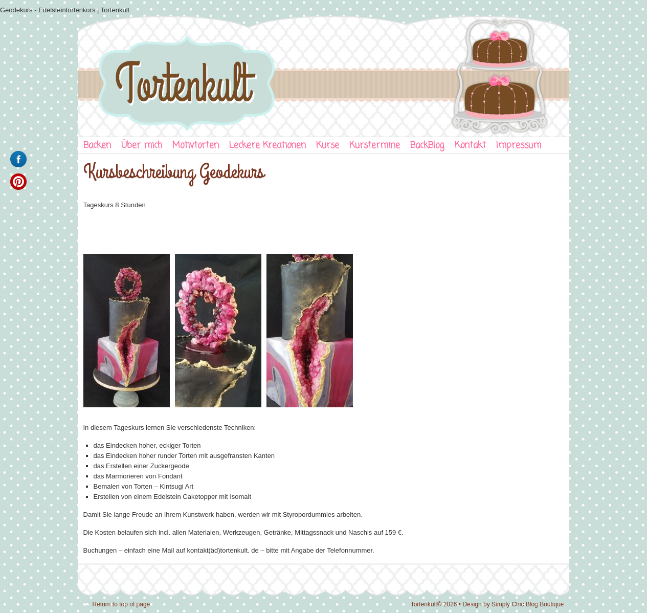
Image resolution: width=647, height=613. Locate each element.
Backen (97, 145)
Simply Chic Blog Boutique (528, 604)
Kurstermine (374, 145)
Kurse (327, 145)
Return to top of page (121, 604)
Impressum (518, 145)
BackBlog (427, 145)
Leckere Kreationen (267, 145)
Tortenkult (323, 74)
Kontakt (470, 145)
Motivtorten (195, 145)
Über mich (141, 145)
